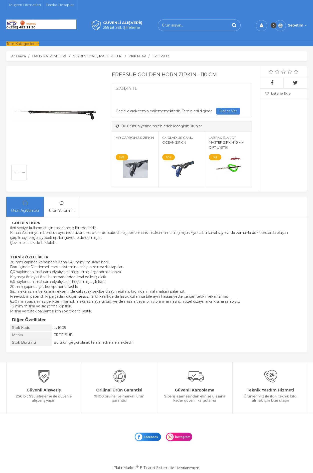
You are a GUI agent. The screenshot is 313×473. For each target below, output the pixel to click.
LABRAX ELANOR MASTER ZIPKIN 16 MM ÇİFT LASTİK (226, 142)
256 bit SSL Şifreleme (121, 27)
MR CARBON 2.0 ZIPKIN (135, 138)
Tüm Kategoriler (20, 44)
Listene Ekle (278, 93)
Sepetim (297, 25)
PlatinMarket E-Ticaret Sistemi (141, 467)
